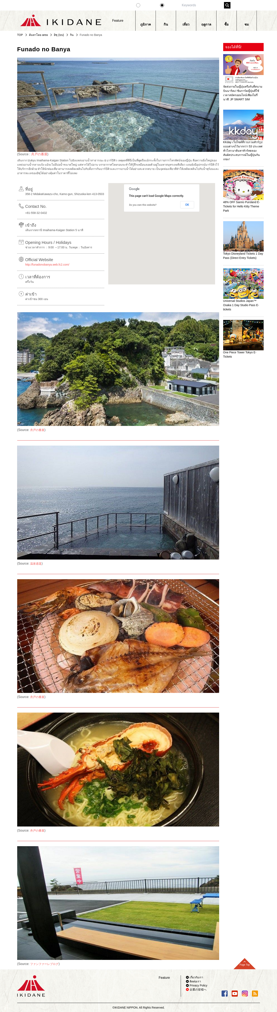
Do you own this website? (143, 205)
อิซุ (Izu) (59, 34)
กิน (72, 34)
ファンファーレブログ (44, 964)
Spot (170, 5)
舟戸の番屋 (39, 154)
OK (187, 204)
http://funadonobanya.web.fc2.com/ (47, 264)
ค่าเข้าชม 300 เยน (36, 299)
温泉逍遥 (35, 563)
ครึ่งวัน (29, 281)
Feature (148, 5)
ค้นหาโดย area (38, 34)
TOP (20, 34)
